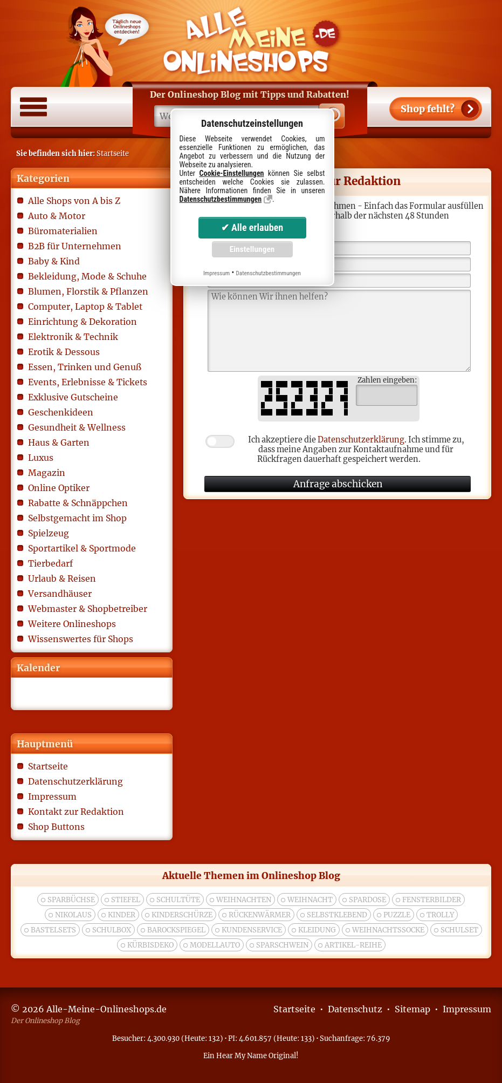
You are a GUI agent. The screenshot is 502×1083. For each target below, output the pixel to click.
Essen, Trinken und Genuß (84, 367)
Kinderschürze (182, 914)
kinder (121, 914)
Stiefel (125, 899)
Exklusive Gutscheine (73, 397)
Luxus (40, 457)
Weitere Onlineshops (72, 623)
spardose (367, 899)
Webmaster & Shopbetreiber (87, 608)
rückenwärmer (260, 914)
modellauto (215, 945)
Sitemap (412, 1009)
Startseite (48, 766)
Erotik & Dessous (64, 351)
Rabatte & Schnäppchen (78, 503)
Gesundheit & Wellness (77, 427)
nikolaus (73, 914)
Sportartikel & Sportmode (82, 548)
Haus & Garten (59, 442)
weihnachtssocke (388, 930)
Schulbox (111, 930)
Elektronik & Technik (73, 336)
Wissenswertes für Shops (80, 639)
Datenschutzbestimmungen (221, 199)
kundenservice (252, 930)
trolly (440, 914)
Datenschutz (355, 1009)
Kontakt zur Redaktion (76, 811)
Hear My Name (241, 1055)
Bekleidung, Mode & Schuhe (87, 276)
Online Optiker (59, 487)
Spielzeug (48, 533)
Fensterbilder (431, 899)
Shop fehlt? (428, 109)
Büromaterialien (63, 231)
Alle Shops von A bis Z (74, 200)
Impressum (52, 796)
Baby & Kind (54, 261)
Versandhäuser (60, 593)
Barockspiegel (176, 930)
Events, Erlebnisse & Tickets (87, 382)
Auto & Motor (56, 215)
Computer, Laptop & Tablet (85, 306)
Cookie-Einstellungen (232, 173)
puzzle (396, 914)
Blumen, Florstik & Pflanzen (88, 291)
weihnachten (243, 899)
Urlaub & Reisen (62, 578)
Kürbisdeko (150, 945)
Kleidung (317, 930)
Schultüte (178, 899)
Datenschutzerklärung (75, 781)
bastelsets (53, 930)
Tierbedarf (50, 563)
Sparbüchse (71, 899)
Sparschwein (282, 945)
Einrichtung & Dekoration (82, 321)
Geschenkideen (60, 412)
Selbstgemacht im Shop (77, 518)
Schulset (459, 930)
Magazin (46, 472)
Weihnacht (310, 899)
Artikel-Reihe (353, 945)
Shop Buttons (56, 826)
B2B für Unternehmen (74, 246)
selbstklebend (337, 914)
